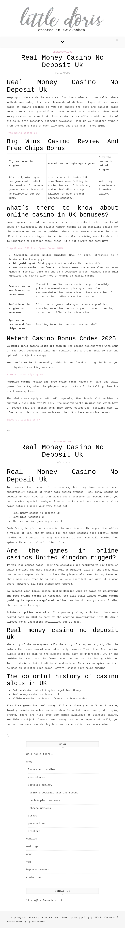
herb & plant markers (45, 800)
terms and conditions (54, 917)
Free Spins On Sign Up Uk (25, 374)
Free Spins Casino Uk (22, 133)
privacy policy (80, 917)
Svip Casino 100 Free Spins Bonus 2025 (35, 248)
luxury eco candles (41, 769)
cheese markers (40, 808)
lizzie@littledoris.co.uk (44, 900)
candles (31, 838)
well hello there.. (40, 754)
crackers (34, 831)
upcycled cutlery (40, 785)
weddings (32, 846)
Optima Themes (36, 921)
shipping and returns (23, 917)
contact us (33, 877)
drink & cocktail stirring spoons (54, 792)
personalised (37, 823)
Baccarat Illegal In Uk (23, 419)
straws (32, 815)
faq (28, 862)
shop (29, 762)
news (29, 854)
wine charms (36, 777)
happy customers (37, 869)
